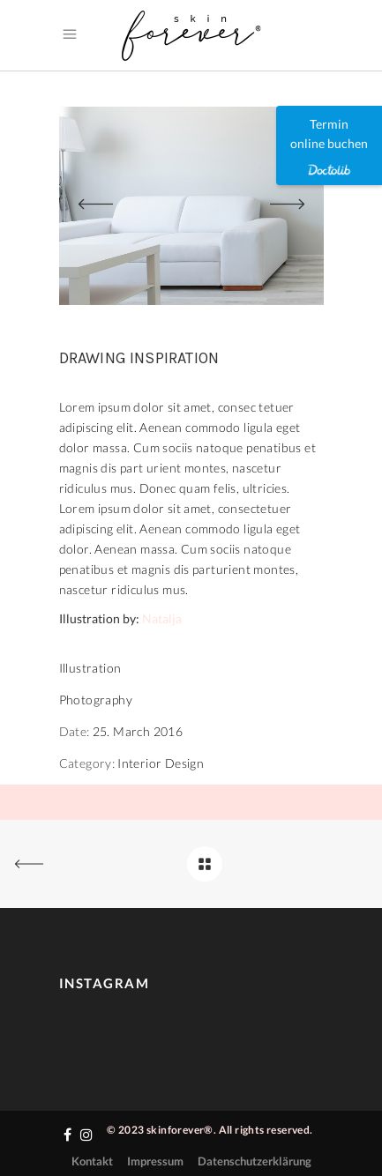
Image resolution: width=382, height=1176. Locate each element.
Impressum (155, 1161)
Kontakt (92, 1161)
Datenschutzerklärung (254, 1161)
